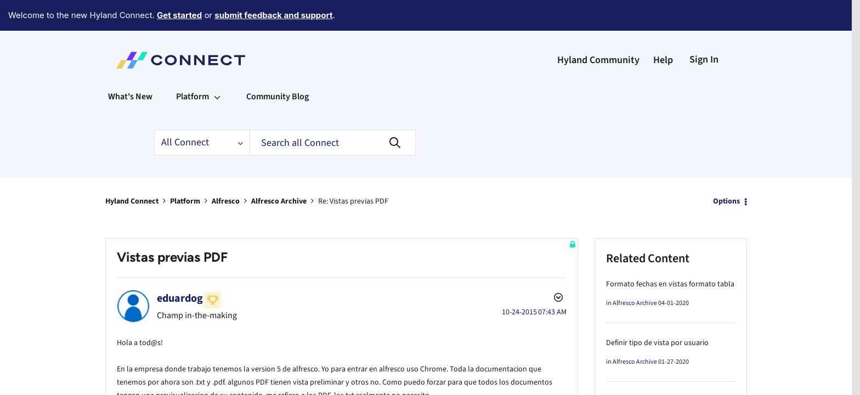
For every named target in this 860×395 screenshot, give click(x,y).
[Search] (333, 112)
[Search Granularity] (202, 112)
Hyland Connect (132, 171)
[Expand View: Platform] (217, 66)
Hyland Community (598, 30)
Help (663, 30)
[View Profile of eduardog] (180, 268)
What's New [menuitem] (130, 66)
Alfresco (226, 171)
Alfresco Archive (279, 171)
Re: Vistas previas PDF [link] (353, 171)
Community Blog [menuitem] (277, 66)
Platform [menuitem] (192, 66)
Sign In (703, 29)
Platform (185, 171)
